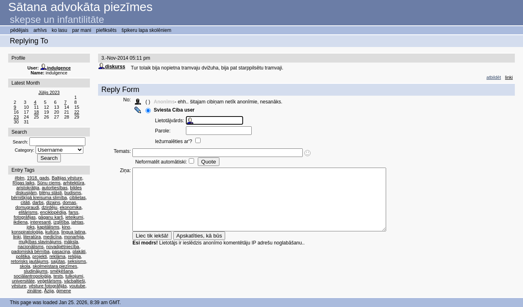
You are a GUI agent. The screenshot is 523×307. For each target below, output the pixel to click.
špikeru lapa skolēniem (146, 30)
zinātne (34, 290)
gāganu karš (50, 217)
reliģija (74, 256)
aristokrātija (27, 187)
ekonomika (70, 207)
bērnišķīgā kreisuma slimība (39, 197)
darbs (38, 202)
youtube (77, 285)
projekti (39, 256)
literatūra (32, 236)
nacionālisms (31, 246)
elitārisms (27, 212)
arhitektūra (73, 182)
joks (31, 226)
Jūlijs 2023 (49, 92)
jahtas (77, 222)
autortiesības (54, 187)
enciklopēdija (53, 212)
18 (36, 112)
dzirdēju (50, 207)
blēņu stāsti (50, 192)
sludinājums (35, 271)
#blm (20, 177)
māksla (71, 241)
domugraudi (27, 207)
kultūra (52, 231)
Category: (24, 150)
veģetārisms (49, 280)
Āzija (49, 290)
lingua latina (73, 231)
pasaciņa (61, 251)
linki (17, 236)
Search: (20, 141)
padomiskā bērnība (30, 251)
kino (66, 226)
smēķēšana (61, 271)
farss (73, 212)
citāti (25, 202)
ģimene (63, 290)
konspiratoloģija (26, 231)
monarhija (74, 236)
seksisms (76, 261)
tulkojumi (74, 275)
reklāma (57, 256)
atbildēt (494, 77)
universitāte (23, 280)
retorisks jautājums (29, 261)
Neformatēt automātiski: (164, 162)
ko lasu (59, 30)
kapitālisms (48, 226)
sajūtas (58, 261)
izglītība (61, 222)
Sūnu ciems (48, 182)
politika (23, 256)
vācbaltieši (74, 280)
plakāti (79, 251)
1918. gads (38, 177)
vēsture (18, 285)
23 (16, 116)
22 (76, 112)
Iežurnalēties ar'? (178, 141)
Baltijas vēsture (66, 177)
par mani (81, 30)
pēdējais (19, 30)
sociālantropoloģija (32, 275)
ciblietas (77, 197)
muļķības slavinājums (40, 241)
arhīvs (40, 30)
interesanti (40, 222)
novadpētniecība (62, 246)
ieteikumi (74, 217)
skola (25, 266)
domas (69, 202)
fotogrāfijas (24, 217)
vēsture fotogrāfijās (48, 285)
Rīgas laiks (24, 182)
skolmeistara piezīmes (55, 266)
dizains (53, 202)
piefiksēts (106, 30)
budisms (73, 192)
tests (58, 275)
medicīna (52, 236)
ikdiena (20, 222)
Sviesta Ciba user (177, 110)
